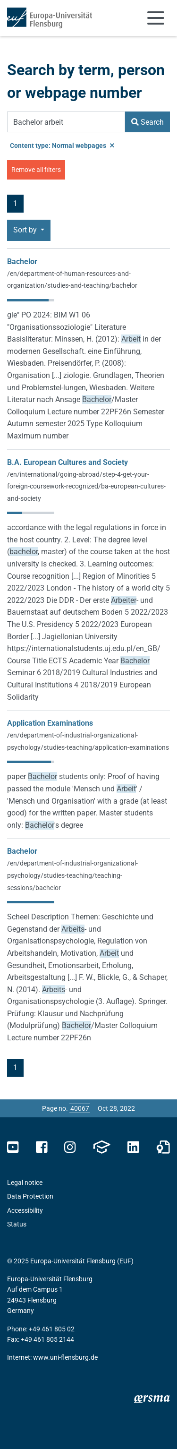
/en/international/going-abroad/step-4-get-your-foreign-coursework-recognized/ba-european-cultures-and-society (86, 486)
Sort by (26, 229)
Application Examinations (50, 723)
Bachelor (22, 261)
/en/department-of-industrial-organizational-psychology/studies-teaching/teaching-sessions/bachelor (72, 875)
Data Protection (30, 1196)
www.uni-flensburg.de (65, 1357)
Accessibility (25, 1210)
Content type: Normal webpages (62, 145)
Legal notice (24, 1182)
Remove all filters (36, 169)
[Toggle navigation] (156, 18)
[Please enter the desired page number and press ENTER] (79, 1108)
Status (16, 1224)
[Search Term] (66, 121)
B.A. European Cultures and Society (67, 462)
